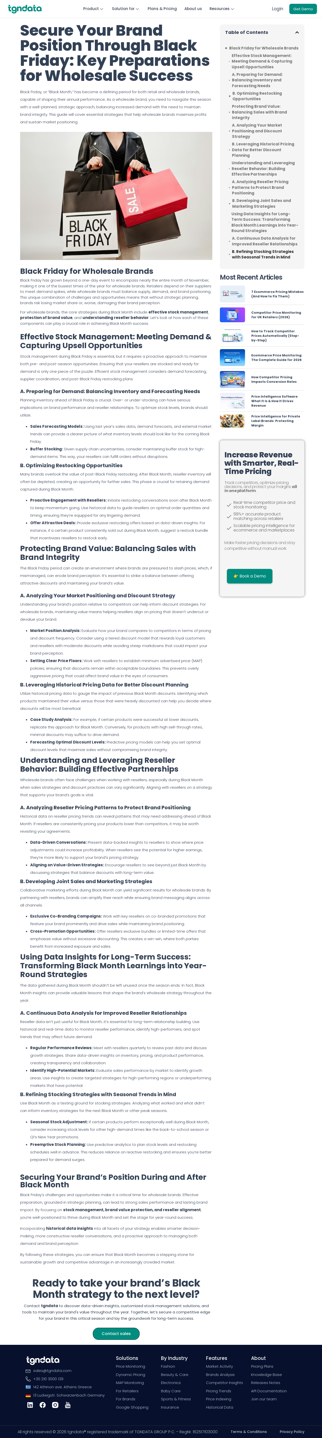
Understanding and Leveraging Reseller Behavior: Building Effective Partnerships (263, 168)
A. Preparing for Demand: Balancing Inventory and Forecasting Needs (257, 80)
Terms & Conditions (249, 1431)
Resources (222, 8)
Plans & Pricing (162, 8)
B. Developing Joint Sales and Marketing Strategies (261, 203)
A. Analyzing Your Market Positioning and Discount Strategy (257, 131)
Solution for (126, 8)
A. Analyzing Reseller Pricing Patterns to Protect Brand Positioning (260, 187)
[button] (297, 32)
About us (193, 8)
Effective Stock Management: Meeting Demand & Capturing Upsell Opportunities (262, 61)
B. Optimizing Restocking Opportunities (257, 95)
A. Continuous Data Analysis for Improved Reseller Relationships (265, 241)
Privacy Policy (292, 1431)
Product (93, 8)
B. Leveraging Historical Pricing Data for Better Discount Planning (263, 149)
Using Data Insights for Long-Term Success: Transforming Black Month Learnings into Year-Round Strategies (264, 222)
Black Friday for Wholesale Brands (264, 48)
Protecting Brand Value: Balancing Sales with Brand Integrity (259, 112)
